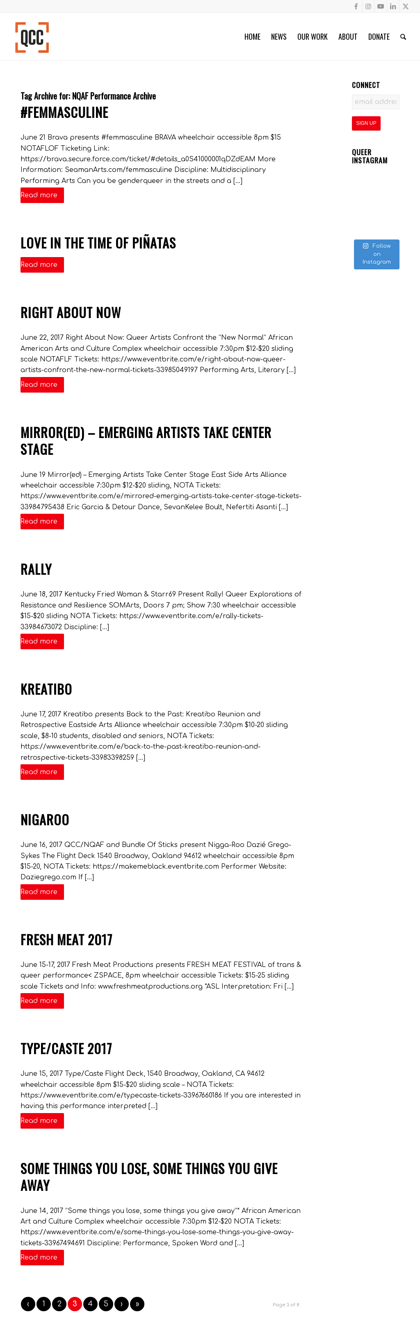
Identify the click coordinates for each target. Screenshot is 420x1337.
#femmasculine (64, 112)
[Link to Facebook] (356, 6)
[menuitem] (252, 36)
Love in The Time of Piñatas (98, 242)
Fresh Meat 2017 (66, 939)
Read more (42, 195)
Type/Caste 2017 (66, 1048)
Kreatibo (46, 688)
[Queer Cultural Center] (32, 36)
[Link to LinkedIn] (393, 6)
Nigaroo (45, 819)
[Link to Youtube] (381, 6)
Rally (36, 568)
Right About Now (71, 312)
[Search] (403, 36)
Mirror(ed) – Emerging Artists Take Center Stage (146, 440)
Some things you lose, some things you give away (149, 1177)
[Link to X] (405, 6)
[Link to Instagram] (368, 6)
